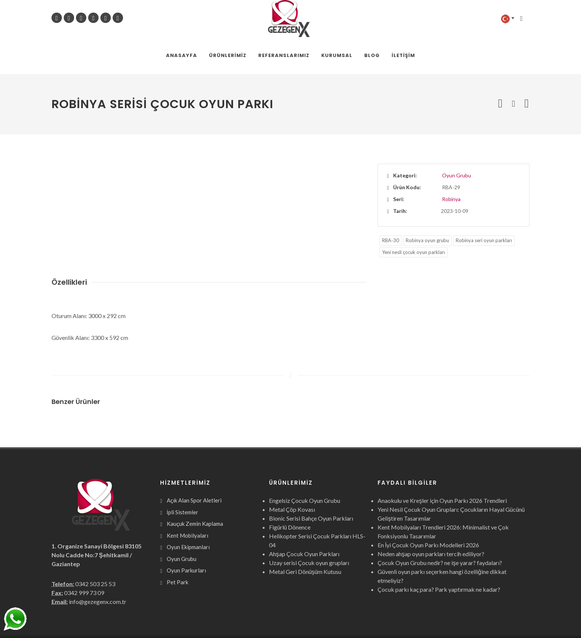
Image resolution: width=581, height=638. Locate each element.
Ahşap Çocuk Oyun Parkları (304, 517)
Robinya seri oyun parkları (484, 204)
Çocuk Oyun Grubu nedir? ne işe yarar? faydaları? (440, 526)
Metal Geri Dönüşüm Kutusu (305, 534)
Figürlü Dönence (290, 490)
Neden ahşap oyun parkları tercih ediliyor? (431, 517)
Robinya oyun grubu (427, 204)
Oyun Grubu (456, 139)
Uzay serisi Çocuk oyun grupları (309, 526)
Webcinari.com (512, 618)
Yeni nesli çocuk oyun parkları (413, 215)
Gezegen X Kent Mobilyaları (132, 618)
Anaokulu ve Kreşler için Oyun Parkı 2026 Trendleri (442, 463)
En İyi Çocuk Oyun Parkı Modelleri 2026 (428, 508)
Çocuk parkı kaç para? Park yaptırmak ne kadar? (439, 552)
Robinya (451, 162)
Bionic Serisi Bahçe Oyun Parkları (311, 481)
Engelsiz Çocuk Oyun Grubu (304, 463)
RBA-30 (390, 204)
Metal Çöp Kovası (292, 472)
